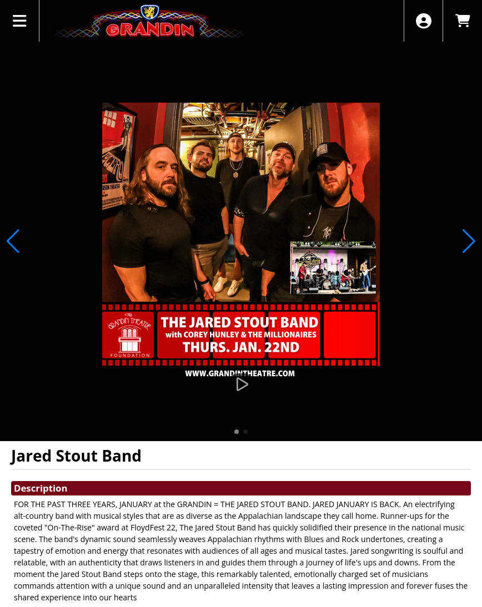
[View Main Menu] (19, 21)
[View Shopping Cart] (462, 21)
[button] (236, 431)
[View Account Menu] (423, 21)
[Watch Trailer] (241, 384)
